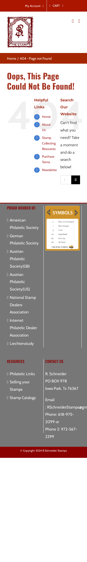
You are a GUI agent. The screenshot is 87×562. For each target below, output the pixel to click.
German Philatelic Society (24, 240)
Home (46, 117)
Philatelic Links (22, 374)
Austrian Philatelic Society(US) (20, 282)
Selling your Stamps (19, 386)
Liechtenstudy (22, 343)
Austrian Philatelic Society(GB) (20, 259)
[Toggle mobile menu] (79, 21)
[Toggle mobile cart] (73, 21)
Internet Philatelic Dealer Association (23, 327)
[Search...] (65, 179)
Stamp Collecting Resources (49, 143)
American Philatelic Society (24, 224)
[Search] (75, 179)
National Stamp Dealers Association (23, 305)
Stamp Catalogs (23, 397)
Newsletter (49, 170)
